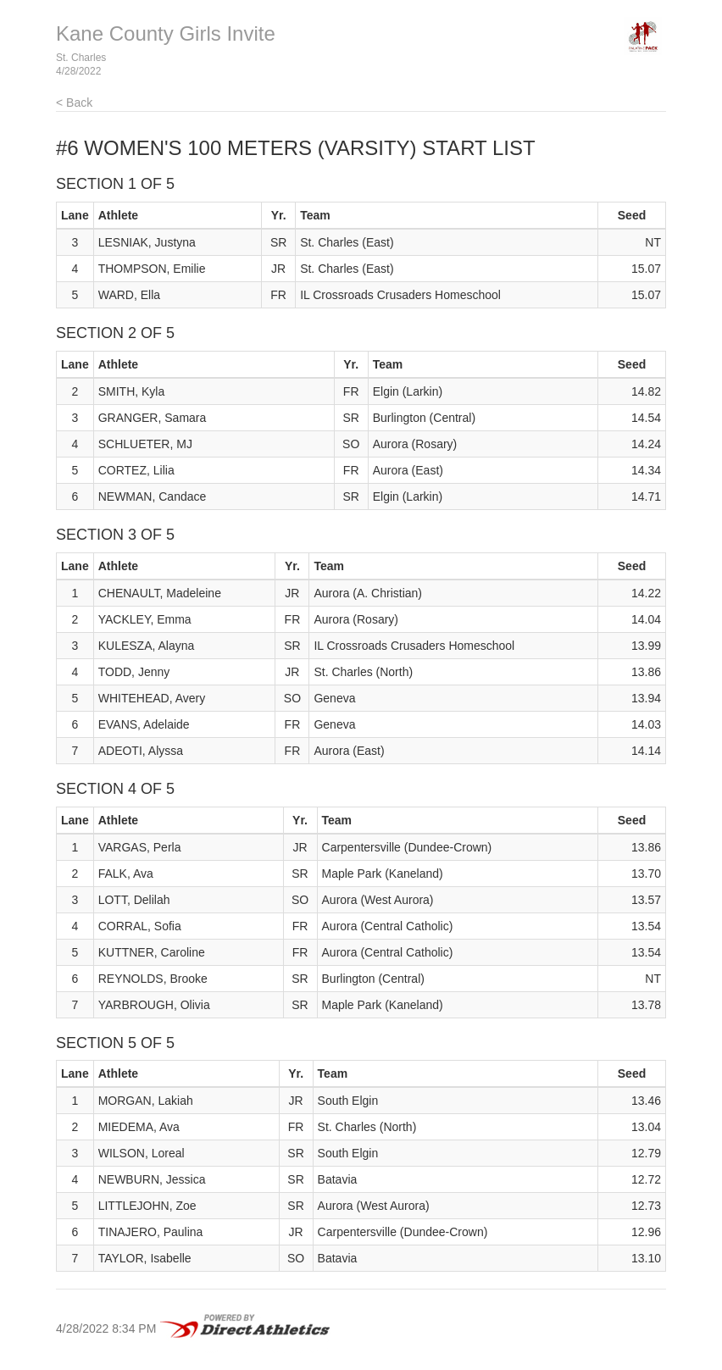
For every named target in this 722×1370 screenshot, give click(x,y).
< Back (74, 102)
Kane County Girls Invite (165, 33)
